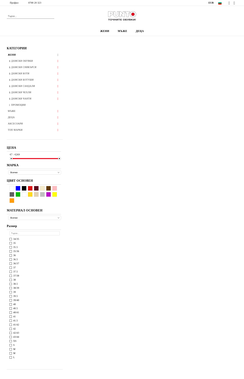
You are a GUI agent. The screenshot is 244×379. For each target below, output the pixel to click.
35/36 (16, 251)
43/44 (16, 337)
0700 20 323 (34, 3)
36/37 (16, 263)
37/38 (16, 275)
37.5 (15, 271)
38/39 (16, 288)
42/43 (16, 333)
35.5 (15, 247)
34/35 (16, 239)
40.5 (15, 308)
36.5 (15, 259)
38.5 (15, 284)
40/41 (16, 312)
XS (14, 341)
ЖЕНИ (104, 31)
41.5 (15, 320)
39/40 (16, 300)
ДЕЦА (140, 31)
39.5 (15, 296)
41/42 (16, 324)
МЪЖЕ (122, 31)
